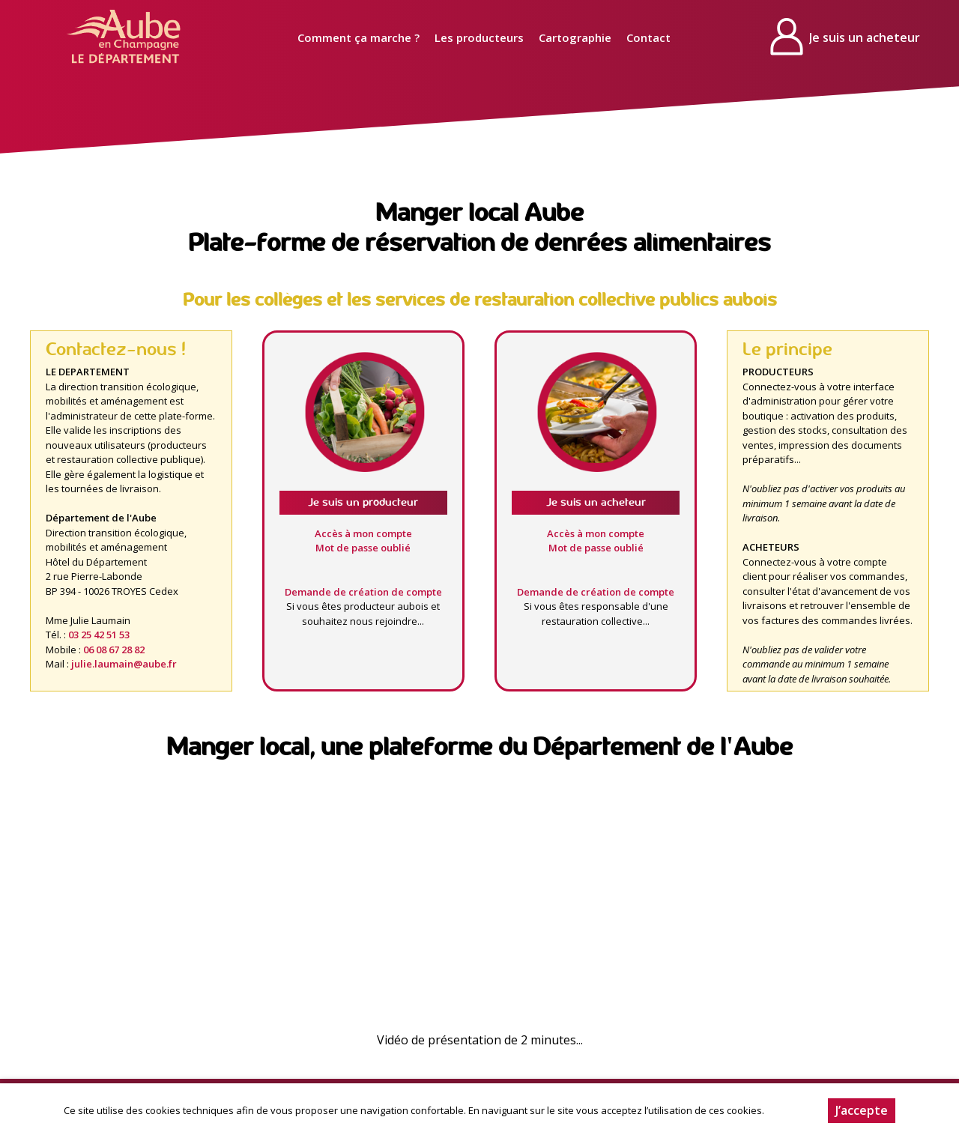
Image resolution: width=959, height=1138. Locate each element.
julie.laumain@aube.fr (124, 664)
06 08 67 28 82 (114, 649)
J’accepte (861, 1110)
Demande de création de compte (363, 592)
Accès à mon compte (363, 533)
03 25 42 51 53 (99, 634)
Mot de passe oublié (363, 547)
